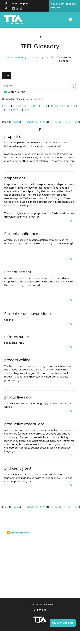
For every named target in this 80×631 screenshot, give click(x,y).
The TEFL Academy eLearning (17, 57)
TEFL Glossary (49, 57)
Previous (15, 122)
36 (59, 122)
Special (6, 106)
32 (43, 122)
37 (63, 122)
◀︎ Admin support (18, 532)
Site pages (37, 57)
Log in (55, 7)
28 (28, 122)
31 (40, 122)
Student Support (17, 3)
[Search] (36, 85)
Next (76, 122)
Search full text (16, 92)
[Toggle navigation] (70, 19)
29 (32, 122)
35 (55, 122)
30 (36, 122)
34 (51, 122)
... (8, 75)
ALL (40, 125)
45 (69, 122)
